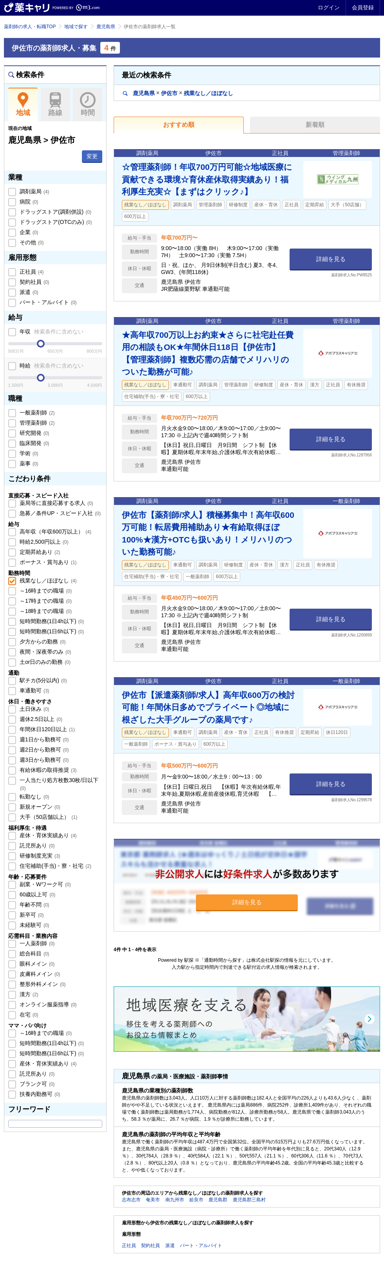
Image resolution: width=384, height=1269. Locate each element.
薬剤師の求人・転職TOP (30, 26)
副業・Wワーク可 (44, 884)
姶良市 (196, 1199)
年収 (50, 331)
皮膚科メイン (39, 974)
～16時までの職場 (45, 591)
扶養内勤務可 (39, 1094)
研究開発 (33, 433)
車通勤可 (33, 690)
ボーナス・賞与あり (47, 562)
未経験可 (33, 925)
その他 (31, 242)
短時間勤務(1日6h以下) (51, 631)
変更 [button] (92, 156)
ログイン (329, 7)
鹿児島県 (105, 26)
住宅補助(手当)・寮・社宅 (54, 866)
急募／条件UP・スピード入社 (59, 513)
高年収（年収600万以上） (54, 531)
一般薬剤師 (36, 412)
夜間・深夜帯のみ (44, 652)
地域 (23, 104)
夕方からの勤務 (42, 641)
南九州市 (174, 1199)
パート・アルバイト (47, 302)
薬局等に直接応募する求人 (55, 503)
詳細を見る (331, 259)
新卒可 (31, 915)
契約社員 (33, 282)
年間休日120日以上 (46, 729)
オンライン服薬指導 (47, 1004)
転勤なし (33, 796)
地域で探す (76, 26)
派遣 (28, 292)
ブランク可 (36, 1084)
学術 (28, 453)
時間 (87, 104)
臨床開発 (33, 443)
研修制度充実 (39, 856)
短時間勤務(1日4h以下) (51, 621)
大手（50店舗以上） (47, 817)
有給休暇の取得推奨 (47, 770)
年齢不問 (33, 904)
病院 (28, 201)
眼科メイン (36, 964)
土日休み (33, 709)
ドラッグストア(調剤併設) (54, 212)
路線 (55, 104)
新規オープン (39, 807)
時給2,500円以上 (43, 542)
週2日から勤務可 (43, 749)
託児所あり (36, 845)
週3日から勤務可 (43, 760)
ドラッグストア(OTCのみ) (55, 222)
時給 (50, 365)
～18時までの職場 (45, 611)
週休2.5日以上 (40, 719)
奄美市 (153, 1199)
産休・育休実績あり (47, 835)
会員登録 (363, 7)
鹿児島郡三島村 (249, 1199)
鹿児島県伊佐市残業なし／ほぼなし (178, 93)
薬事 (28, 463)
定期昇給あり (39, 552)
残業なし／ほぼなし (47, 580)
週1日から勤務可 (43, 739)
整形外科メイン (42, 984)
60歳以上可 (36, 894)
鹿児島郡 (217, 1199)
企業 (28, 232)
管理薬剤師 (36, 423)
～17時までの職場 (45, 601)
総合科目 (33, 953)
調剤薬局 (33, 191)
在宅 (28, 1014)
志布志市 (131, 1199)
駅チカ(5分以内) (42, 680)
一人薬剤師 (36, 943)
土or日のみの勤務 (44, 662)
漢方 (28, 994)
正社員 (31, 272)
